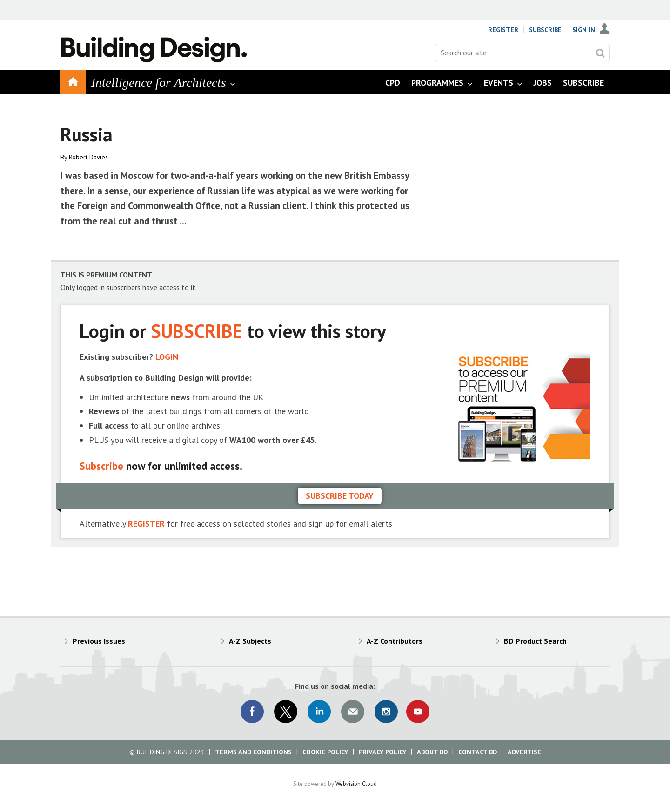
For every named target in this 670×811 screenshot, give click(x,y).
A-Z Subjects (250, 641)
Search (600, 53)
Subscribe (545, 29)
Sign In (583, 29)
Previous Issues (99, 641)
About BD (432, 752)
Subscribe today (340, 495)
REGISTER (146, 523)
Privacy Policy (382, 752)
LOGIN (166, 356)
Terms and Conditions (253, 752)
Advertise (524, 752)
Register (503, 29)
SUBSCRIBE (196, 330)
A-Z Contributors (394, 641)
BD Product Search (535, 641)
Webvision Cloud (356, 783)
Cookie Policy (325, 752)
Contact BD (477, 752)
